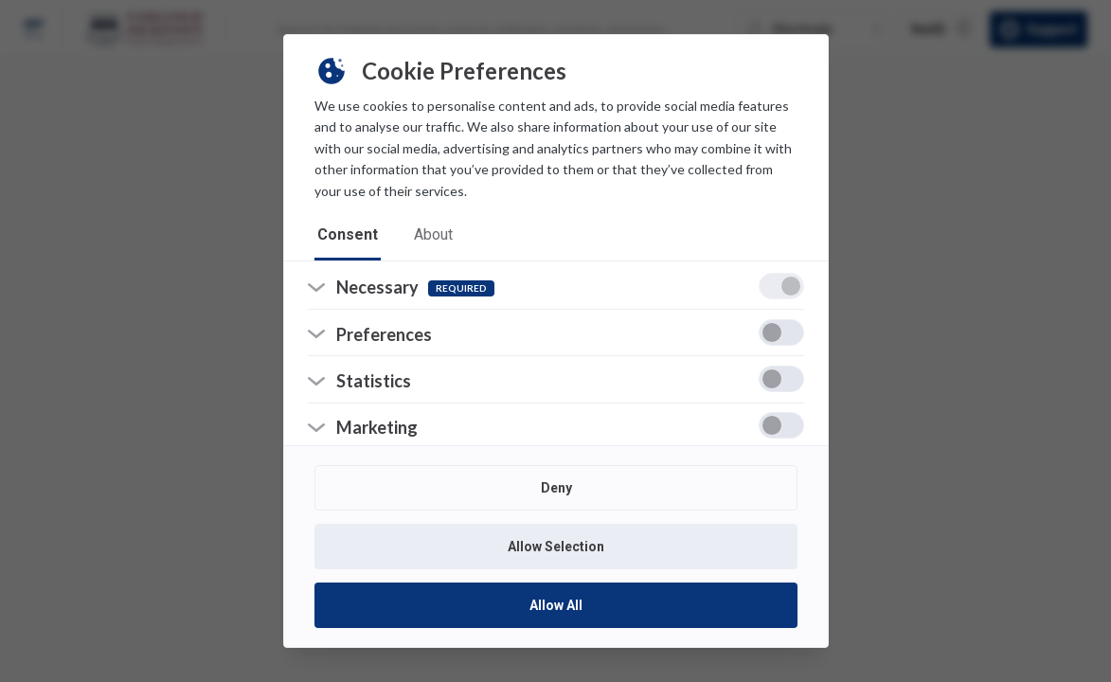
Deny (555, 487)
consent (348, 237)
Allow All (555, 605)
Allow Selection (556, 546)
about (436, 237)
